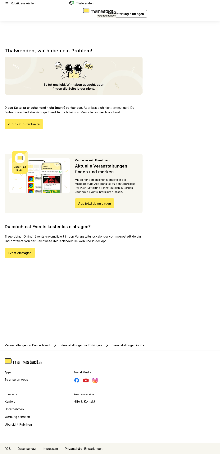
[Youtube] (86, 380)
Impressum (50, 449)
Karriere (10, 401)
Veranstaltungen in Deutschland (27, 345)
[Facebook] (77, 380)
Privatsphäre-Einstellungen (83, 449)
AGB (8, 449)
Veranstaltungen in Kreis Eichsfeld (133, 345)
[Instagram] (95, 380)
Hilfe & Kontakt (84, 401)
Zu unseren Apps (16, 379)
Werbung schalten (17, 417)
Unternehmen (14, 409)
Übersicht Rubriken (18, 424)
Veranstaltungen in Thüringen (77, 345)
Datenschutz (27, 449)
